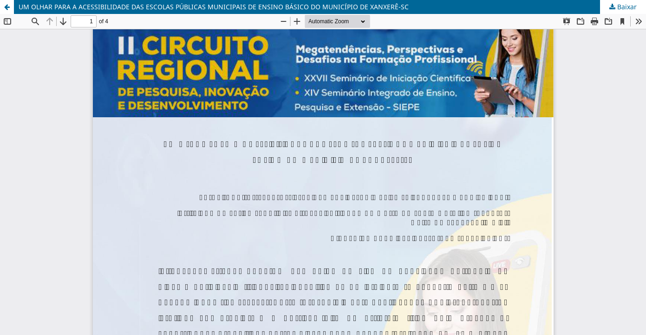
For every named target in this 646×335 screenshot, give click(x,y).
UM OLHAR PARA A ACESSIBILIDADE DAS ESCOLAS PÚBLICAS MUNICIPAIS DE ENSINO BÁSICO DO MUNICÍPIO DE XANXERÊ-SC (214, 6)
